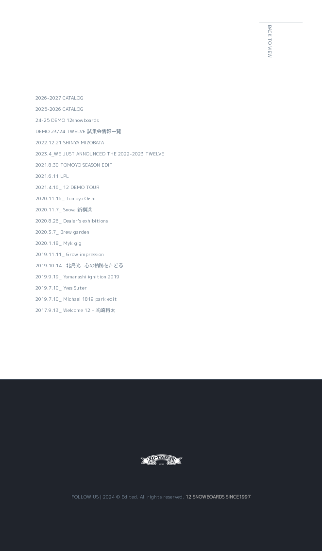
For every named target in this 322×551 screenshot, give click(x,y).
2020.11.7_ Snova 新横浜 (63, 209)
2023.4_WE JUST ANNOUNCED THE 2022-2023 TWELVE (99, 153)
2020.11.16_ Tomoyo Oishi (65, 198)
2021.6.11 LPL (52, 175)
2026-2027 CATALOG (59, 97)
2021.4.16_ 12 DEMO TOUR (67, 187)
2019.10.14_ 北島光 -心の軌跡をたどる (79, 265)
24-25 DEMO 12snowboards (67, 120)
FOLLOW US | (87, 496)
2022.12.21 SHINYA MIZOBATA (69, 142)
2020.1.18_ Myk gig (58, 243)
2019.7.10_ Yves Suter (61, 287)
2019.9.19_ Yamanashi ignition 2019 (77, 276)
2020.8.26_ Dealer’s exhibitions (71, 220)
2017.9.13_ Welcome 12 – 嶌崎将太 (75, 310)
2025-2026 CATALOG (59, 108)
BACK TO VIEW (292, 41)
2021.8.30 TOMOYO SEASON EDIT (74, 164)
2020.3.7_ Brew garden (62, 231)
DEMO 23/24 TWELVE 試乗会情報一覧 (78, 131)
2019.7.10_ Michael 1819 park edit (76, 298)
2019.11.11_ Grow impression (69, 254)
